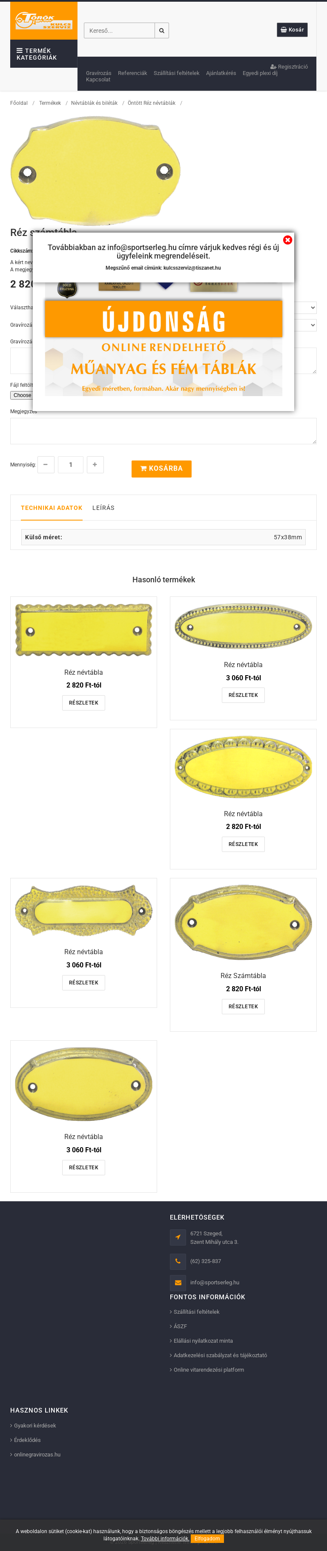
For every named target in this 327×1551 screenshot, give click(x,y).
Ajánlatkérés (221, 73)
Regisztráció (289, 66)
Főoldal (19, 103)
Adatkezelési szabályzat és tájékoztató (220, 1355)
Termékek (50, 103)
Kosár (292, 29)
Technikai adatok (52, 507)
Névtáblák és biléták (94, 103)
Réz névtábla (83, 672)
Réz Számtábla (243, 976)
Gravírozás (99, 73)
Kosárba (161, 468)
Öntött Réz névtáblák (152, 103)
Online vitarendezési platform (209, 1370)
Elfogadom (207, 1539)
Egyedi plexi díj (260, 73)
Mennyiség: (23, 465)
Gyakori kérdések (35, 1425)
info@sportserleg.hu (214, 1282)
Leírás (103, 507)
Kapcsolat (98, 79)
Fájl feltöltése (25, 385)
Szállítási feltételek (177, 73)
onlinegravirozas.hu (37, 1454)
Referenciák (132, 73)
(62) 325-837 (205, 1261)
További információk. (165, 1539)
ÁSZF (180, 1326)
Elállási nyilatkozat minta (203, 1341)
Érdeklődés (27, 1440)
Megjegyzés (23, 411)
